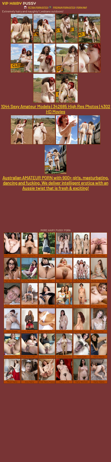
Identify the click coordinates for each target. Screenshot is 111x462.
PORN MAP (81, 7)
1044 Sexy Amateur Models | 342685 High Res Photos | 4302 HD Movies (55, 109)
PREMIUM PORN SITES (62, 7)
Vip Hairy (19, 3)
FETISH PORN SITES (36, 7)
